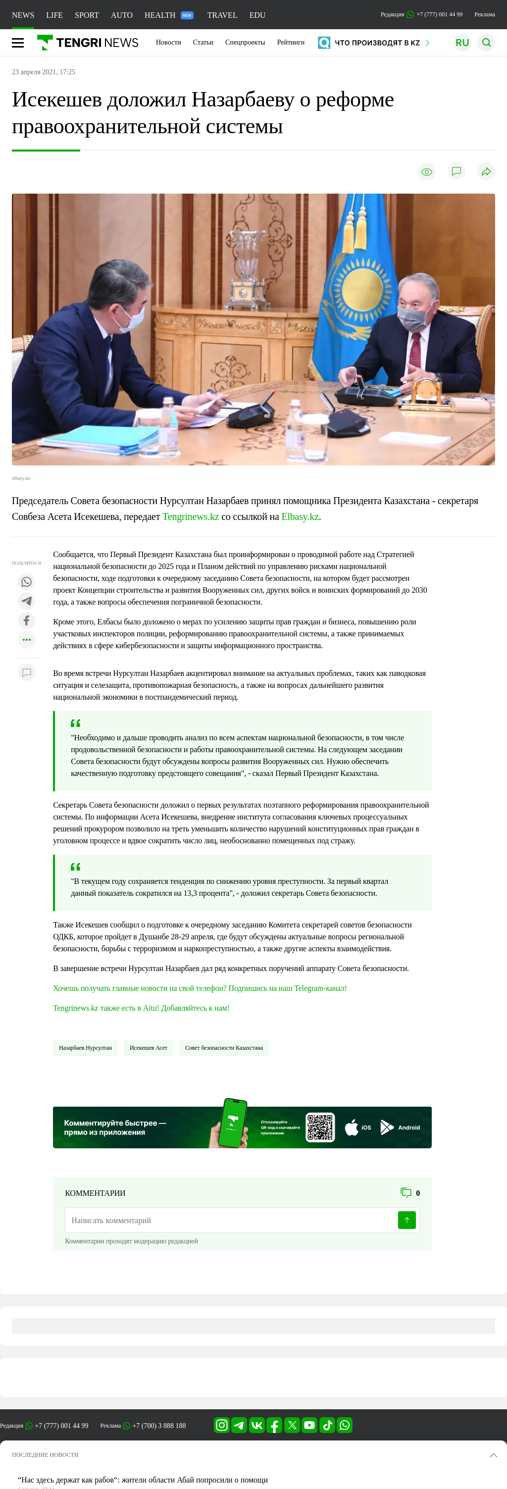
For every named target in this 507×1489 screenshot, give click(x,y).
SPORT (87, 15)
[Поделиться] (486, 172)
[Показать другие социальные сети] (27, 640)
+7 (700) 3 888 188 (159, 1426)
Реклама (484, 14)
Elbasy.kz (299, 516)
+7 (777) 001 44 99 (61, 1426)
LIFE (54, 15)
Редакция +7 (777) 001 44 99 (421, 14)
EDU (258, 15)
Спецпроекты (245, 42)
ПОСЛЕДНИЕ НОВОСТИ (45, 1454)
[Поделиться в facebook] (27, 621)
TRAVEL (222, 15)
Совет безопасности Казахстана (224, 1047)
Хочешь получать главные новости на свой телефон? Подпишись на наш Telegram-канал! (200, 988)
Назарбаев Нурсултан (85, 1047)
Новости (168, 42)
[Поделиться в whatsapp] (27, 582)
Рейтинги (291, 42)
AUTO (122, 15)
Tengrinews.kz (190, 516)
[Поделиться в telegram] (27, 602)
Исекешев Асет (148, 1047)
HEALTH (169, 15)
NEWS (23, 15)
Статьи (203, 42)
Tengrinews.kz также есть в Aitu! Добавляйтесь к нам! (141, 1008)
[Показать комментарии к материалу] (27, 673)
